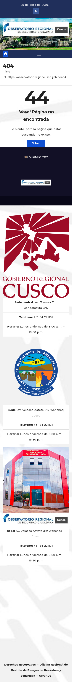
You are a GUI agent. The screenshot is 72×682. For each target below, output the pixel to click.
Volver (36, 143)
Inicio (6, 71)
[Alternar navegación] (39, 54)
